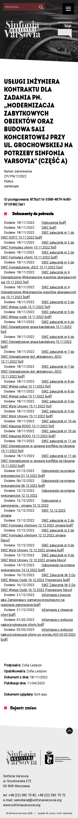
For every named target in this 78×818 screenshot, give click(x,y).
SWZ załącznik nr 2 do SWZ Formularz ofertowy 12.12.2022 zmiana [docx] (37, 535)
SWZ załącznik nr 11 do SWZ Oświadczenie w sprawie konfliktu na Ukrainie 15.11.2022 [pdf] (38, 461)
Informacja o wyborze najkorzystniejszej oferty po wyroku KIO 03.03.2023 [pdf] (38, 635)
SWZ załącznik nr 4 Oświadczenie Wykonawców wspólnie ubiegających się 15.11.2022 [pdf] (38, 292)
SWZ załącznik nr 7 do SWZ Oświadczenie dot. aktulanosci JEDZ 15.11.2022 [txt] (37, 357)
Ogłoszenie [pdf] (54, 223)
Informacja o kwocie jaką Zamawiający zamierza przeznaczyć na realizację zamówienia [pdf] (36, 600)
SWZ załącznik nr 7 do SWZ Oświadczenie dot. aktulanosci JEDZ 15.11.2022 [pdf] (37, 371)
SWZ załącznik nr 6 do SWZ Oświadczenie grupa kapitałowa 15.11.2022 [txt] (37, 327)
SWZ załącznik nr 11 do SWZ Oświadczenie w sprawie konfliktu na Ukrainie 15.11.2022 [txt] (38, 446)
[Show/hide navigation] (68, 8)
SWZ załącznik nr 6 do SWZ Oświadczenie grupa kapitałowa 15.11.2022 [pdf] (37, 342)
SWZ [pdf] (49, 228)
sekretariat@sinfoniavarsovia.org (38, 800)
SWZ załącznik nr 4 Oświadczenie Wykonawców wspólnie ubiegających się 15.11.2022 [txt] (38, 277)
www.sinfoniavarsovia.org (21, 805)
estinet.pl (67, 813)
